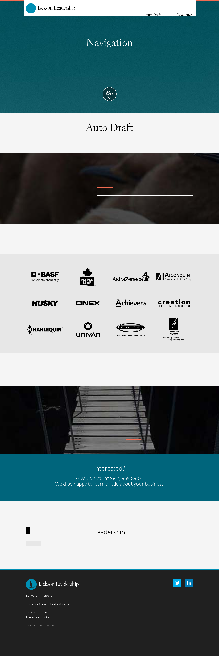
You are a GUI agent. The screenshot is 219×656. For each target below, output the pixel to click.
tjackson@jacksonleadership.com (48, 604)
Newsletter (184, 15)
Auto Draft (153, 15)
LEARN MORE (109, 95)
